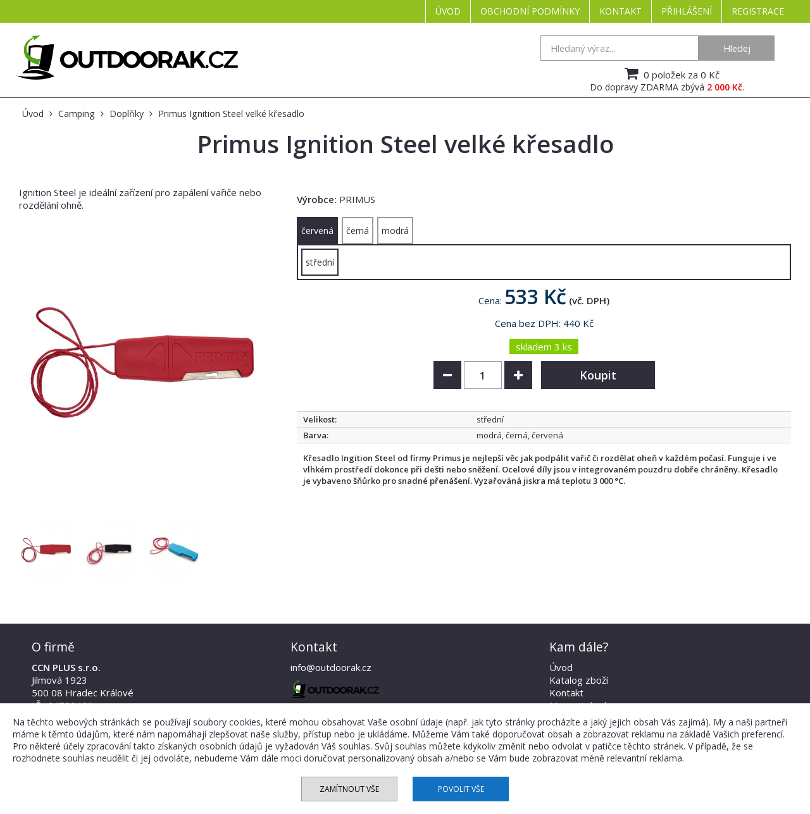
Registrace (758, 11)
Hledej (737, 48)
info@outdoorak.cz (330, 667)
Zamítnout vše (349, 789)
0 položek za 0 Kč (670, 73)
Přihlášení (686, 11)
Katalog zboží (578, 680)
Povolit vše (461, 789)
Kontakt (620, 11)
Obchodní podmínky (530, 11)
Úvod (448, 11)
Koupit (598, 375)
